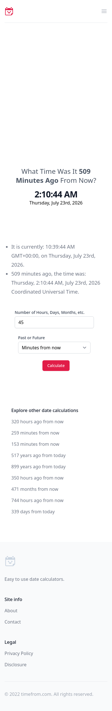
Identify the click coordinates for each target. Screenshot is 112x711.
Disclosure (16, 665)
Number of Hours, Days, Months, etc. (50, 312)
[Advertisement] (56, 81)
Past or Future (31, 337)
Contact (13, 622)
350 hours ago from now (37, 478)
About (11, 611)
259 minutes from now (35, 433)
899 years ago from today (38, 467)
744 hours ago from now (37, 500)
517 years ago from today (38, 455)
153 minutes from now (35, 444)
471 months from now (34, 489)
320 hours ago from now (37, 421)
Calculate (56, 365)
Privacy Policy (19, 653)
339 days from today (33, 511)
